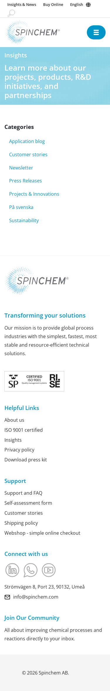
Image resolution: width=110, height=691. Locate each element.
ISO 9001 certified (23, 430)
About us (14, 420)
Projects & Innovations (34, 194)
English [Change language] (76, 4)
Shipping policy (21, 523)
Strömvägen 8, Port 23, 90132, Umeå (44, 587)
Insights (13, 439)
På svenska (21, 207)
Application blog (27, 141)
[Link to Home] (45, 32)
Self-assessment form (28, 503)
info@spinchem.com (35, 596)
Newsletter (21, 168)
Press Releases (25, 180)
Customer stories (28, 154)
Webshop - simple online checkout (42, 532)
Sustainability (24, 220)
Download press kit (25, 459)
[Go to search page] (11, 13)
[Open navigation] (96, 32)
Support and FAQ (23, 493)
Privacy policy (19, 449)
